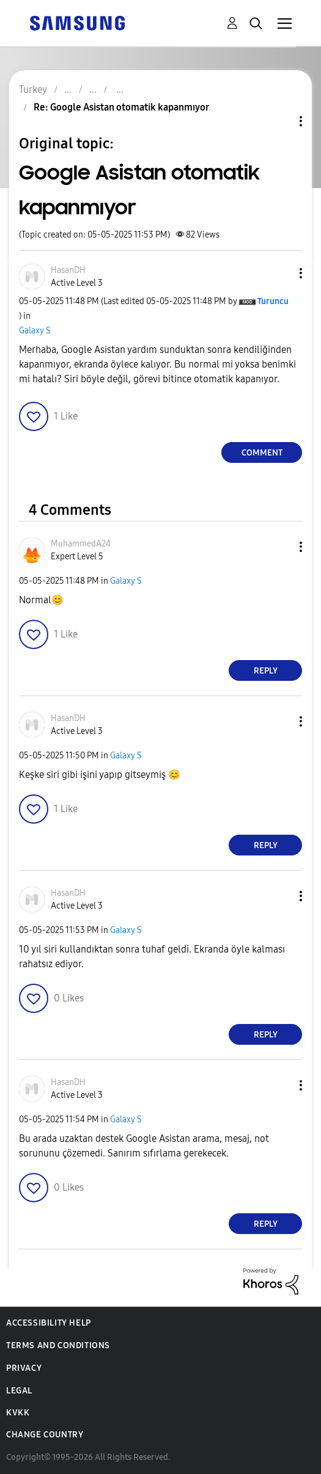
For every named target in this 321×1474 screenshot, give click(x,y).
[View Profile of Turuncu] (273, 301)
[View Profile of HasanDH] (68, 270)
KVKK (17, 1412)
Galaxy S (35, 330)
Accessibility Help (48, 1323)
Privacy (24, 1368)
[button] (281, 273)
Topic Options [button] (280, 121)
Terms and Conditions (58, 1345)
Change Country (44, 1434)
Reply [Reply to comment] (266, 671)
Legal (19, 1390)
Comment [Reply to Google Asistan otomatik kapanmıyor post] (262, 453)
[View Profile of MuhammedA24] (81, 544)
